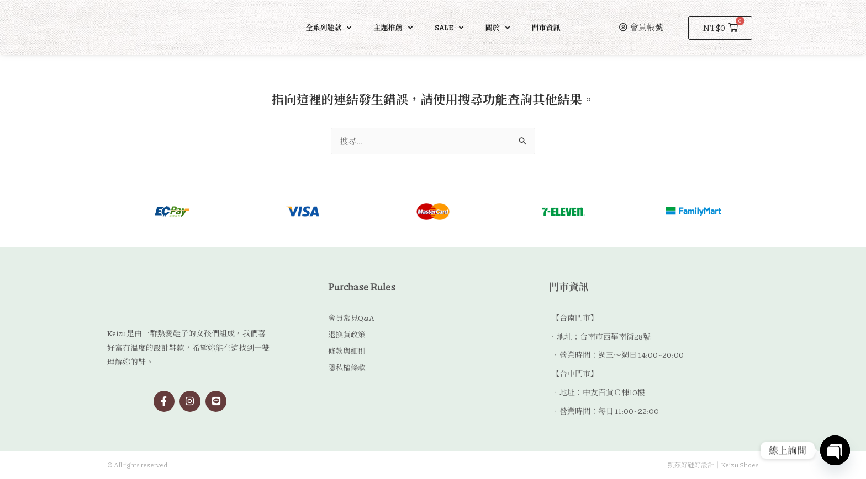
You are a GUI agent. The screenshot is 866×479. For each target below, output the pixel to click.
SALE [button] (449, 28)
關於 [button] (497, 28)
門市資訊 (546, 28)
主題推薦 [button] (392, 28)
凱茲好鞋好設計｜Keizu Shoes (713, 465)
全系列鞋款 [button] (328, 28)
